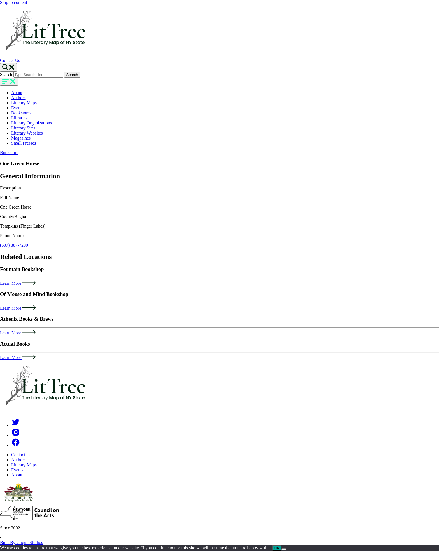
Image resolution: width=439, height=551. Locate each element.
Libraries (19, 117)
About (16, 92)
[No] (283, 549)
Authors (18, 97)
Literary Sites (23, 128)
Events (17, 107)
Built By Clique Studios (21, 542)
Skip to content (13, 2)
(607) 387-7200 (14, 245)
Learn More (18, 283)
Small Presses (23, 143)
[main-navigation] (9, 82)
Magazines (21, 138)
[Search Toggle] (8, 67)
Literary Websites (27, 133)
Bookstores (21, 112)
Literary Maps (24, 102)
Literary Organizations (31, 123)
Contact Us (10, 60)
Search (6, 74)
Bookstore (9, 152)
